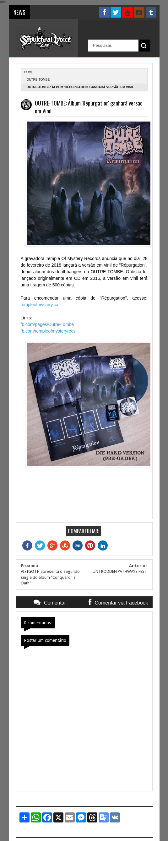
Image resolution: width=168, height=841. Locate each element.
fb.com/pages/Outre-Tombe (47, 324)
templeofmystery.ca (39, 304)
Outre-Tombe (38, 79)
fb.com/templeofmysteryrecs (49, 331)
